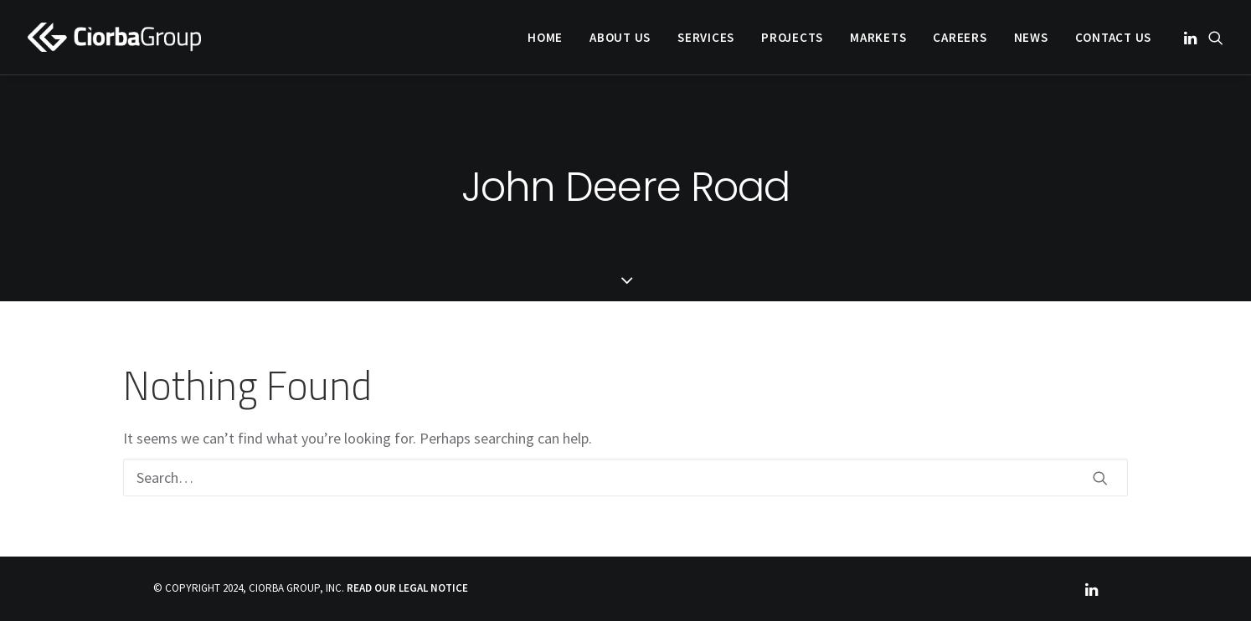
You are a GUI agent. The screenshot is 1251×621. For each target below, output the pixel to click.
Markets (878, 37)
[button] (1192, 37)
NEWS (1031, 37)
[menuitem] (545, 37)
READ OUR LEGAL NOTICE (407, 588)
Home (545, 37)
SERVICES (705, 37)
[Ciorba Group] (114, 37)
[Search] (625, 477)
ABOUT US (620, 37)
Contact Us (1113, 37)
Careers (959, 37)
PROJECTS (792, 37)
